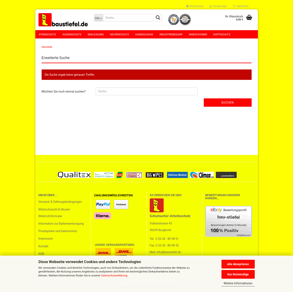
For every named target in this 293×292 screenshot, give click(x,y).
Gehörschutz (119, 34)
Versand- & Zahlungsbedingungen (60, 201)
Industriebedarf (171, 34)
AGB (41, 253)
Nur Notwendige (238, 274)
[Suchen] (158, 18)
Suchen (227, 102)
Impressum (45, 238)
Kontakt (43, 246)
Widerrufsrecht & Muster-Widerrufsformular (54, 213)
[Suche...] (98, 17)
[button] (194, 6)
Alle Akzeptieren (238, 264)
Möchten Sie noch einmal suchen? (64, 91)
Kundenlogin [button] (218, 6)
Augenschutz (72, 34)
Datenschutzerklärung (114, 275)
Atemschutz (47, 34)
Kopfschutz (221, 34)
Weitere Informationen (238, 283)
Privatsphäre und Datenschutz (57, 231)
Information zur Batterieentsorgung (61, 223)
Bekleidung (96, 34)
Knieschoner (198, 34)
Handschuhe (144, 34)
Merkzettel (240, 6)
